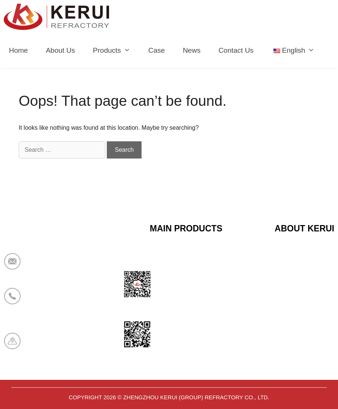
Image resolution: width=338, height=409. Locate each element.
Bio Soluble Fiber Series (186, 309)
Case (156, 50)
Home (18, 50)
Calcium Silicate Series (184, 273)
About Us (60, 50)
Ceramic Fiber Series (181, 254)
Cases (284, 328)
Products (116, 50)
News (192, 50)
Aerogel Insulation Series (187, 346)
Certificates (291, 273)
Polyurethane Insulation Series (195, 328)
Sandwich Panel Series (184, 291)
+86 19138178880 (55, 301)
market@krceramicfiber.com (70, 266)
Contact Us (236, 50)
